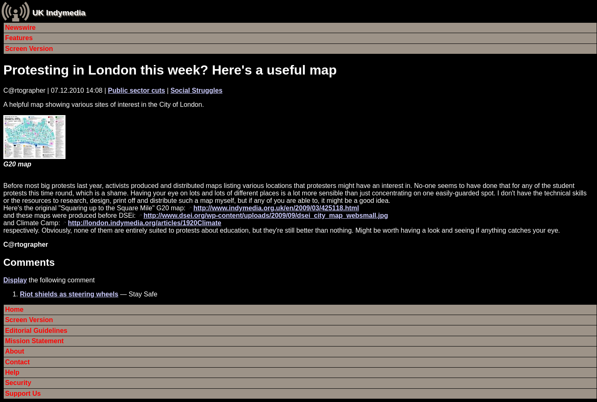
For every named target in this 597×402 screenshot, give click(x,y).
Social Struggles (196, 90)
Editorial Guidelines (36, 330)
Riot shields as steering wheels (69, 294)
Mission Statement (34, 340)
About (14, 351)
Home (14, 309)
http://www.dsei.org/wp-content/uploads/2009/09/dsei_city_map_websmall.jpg (265, 215)
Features (19, 37)
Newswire (20, 27)
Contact (17, 362)
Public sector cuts (136, 90)
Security (18, 382)
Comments (29, 262)
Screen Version (29, 48)
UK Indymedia (58, 12)
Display (15, 280)
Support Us (23, 393)
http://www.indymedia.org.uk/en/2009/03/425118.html (276, 208)
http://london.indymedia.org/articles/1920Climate (144, 222)
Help (12, 372)
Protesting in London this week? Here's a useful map (170, 70)
